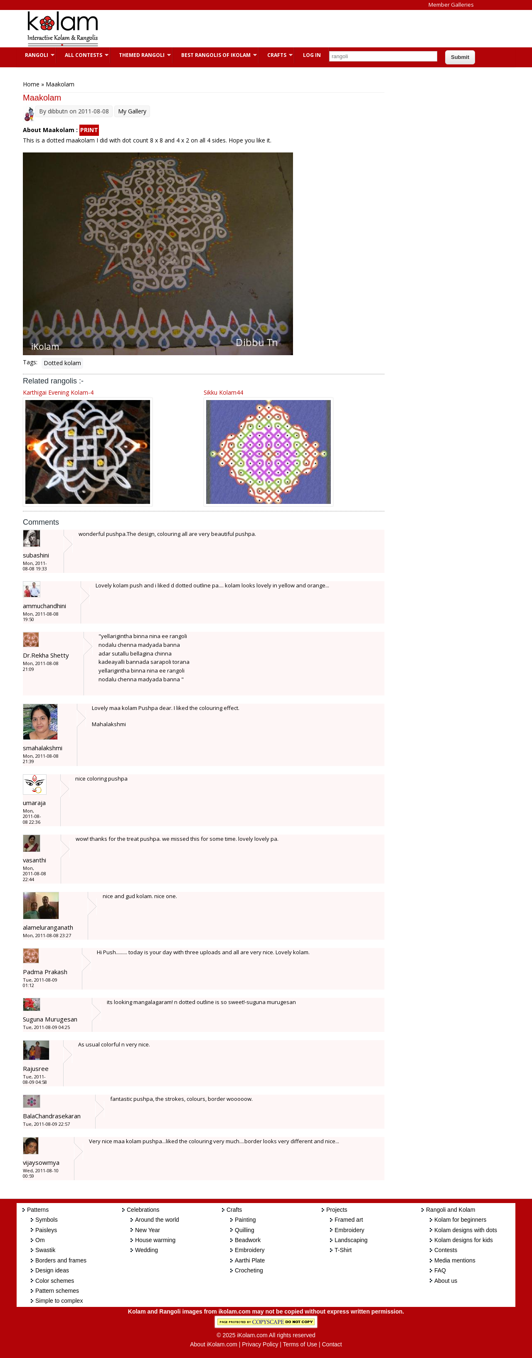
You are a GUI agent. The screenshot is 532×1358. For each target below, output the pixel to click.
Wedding (146, 1250)
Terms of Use (300, 1344)
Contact (332, 1344)
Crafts (276, 55)
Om (40, 1240)
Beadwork (248, 1240)
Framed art (349, 1219)
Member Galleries (451, 4)
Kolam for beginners (460, 1219)
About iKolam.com (213, 1344)
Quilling (244, 1230)
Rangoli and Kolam (450, 1209)
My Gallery (132, 111)
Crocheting (249, 1270)
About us (445, 1280)
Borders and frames (60, 1260)
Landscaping (351, 1240)
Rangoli (35, 55)
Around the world (157, 1219)
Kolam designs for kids (463, 1240)
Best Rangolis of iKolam (215, 55)
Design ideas (52, 1270)
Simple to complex (59, 1300)
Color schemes (54, 1280)
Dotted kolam (62, 363)
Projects (336, 1209)
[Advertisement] (259, 28)
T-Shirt (343, 1250)
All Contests (82, 55)
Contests (445, 1250)
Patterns (38, 1209)
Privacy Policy (260, 1344)
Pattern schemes (57, 1290)
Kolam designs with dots (465, 1230)
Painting (245, 1219)
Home (31, 84)
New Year (147, 1230)
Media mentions (454, 1260)
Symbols (46, 1219)
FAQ (440, 1270)
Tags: (30, 362)
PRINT (89, 130)
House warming (155, 1240)
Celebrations (143, 1209)
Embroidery (250, 1250)
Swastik (45, 1250)
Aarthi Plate (250, 1260)
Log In (312, 55)
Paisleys (46, 1230)
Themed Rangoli (141, 55)
